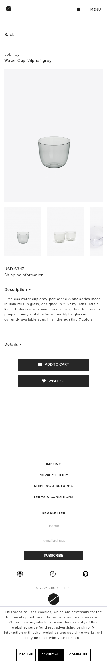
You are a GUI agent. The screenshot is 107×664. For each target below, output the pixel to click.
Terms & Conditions (53, 497)
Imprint (53, 464)
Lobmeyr (12, 54)
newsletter (54, 513)
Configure (78, 654)
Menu (95, 9)
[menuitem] (35, 14)
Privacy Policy (53, 475)
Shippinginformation (24, 275)
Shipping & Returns (53, 486)
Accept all (50, 654)
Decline (26, 654)
